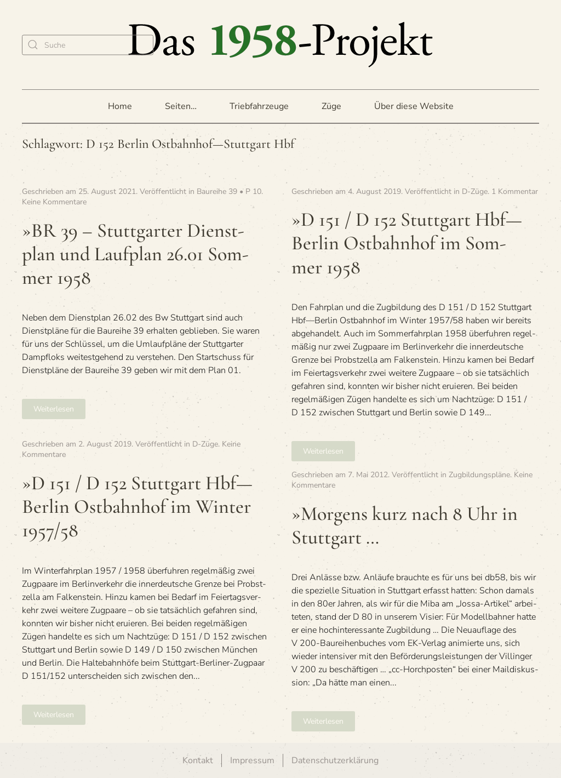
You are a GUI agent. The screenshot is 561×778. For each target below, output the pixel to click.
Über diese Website (414, 106)
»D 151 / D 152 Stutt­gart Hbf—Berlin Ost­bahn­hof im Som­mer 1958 (406, 243)
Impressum (252, 760)
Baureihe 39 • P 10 (229, 191)
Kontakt (197, 760)
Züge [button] (331, 106)
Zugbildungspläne (479, 475)
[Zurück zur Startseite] (280, 44)
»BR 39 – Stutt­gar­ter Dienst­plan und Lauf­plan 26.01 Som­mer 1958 (135, 254)
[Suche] (87, 45)
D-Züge (475, 191)
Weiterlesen (53, 409)
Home (120, 106)
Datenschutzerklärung (335, 760)
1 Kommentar (514, 191)
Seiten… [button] (181, 106)
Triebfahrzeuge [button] (259, 106)
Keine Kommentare (54, 202)
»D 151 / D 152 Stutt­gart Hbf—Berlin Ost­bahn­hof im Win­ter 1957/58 (137, 506)
